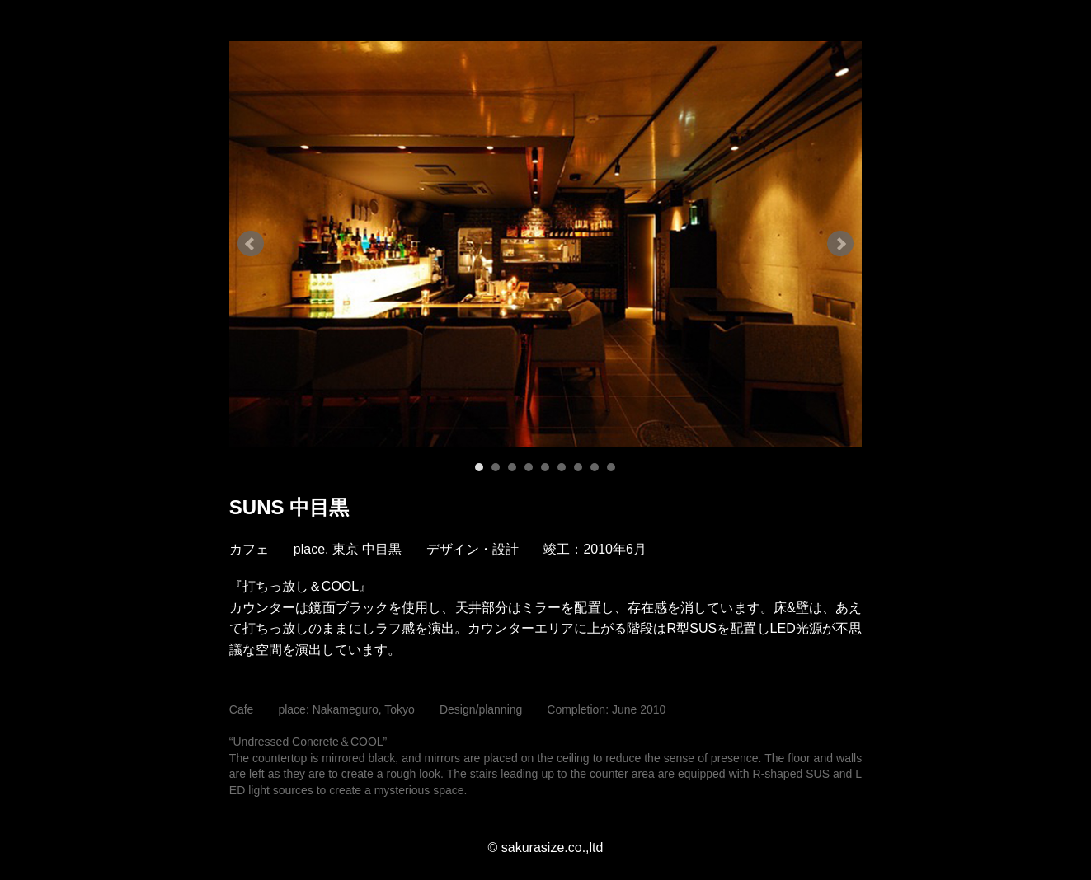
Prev (250, 244)
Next (840, 244)
